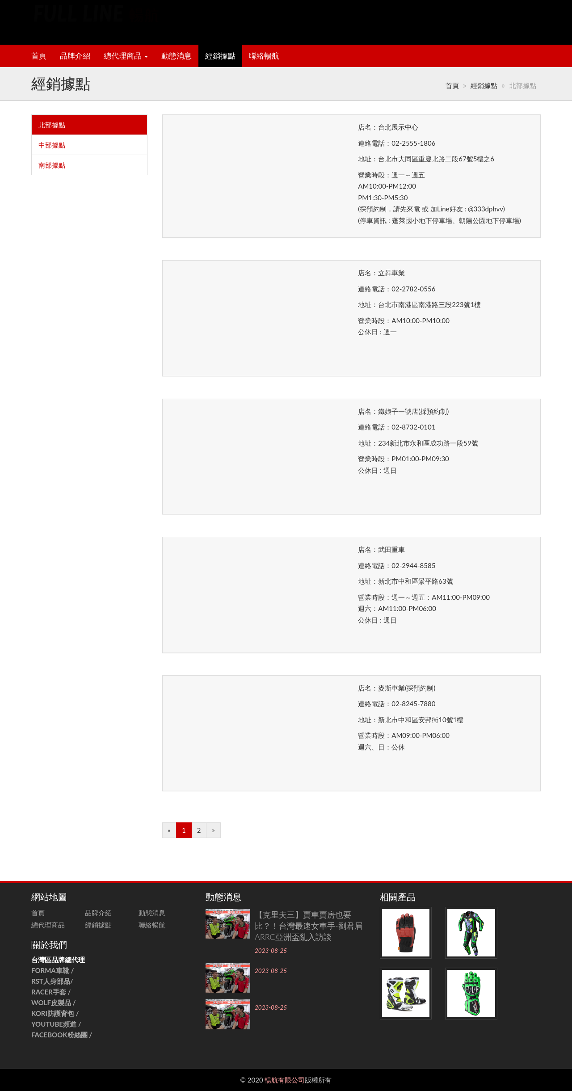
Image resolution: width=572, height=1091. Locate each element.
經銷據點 (220, 55)
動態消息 (176, 55)
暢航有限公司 (285, 1080)
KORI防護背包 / (55, 1013)
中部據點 (51, 145)
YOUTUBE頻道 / (56, 1024)
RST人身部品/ (53, 981)
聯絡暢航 (264, 55)
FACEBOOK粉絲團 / (61, 1035)
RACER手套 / (51, 992)
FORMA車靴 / (52, 970)
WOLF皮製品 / (54, 1002)
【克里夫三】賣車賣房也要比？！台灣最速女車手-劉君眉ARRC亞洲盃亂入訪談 (308, 926)
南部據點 (51, 165)
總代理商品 (126, 55)
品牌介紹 (75, 55)
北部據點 (51, 125)
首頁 (38, 55)
